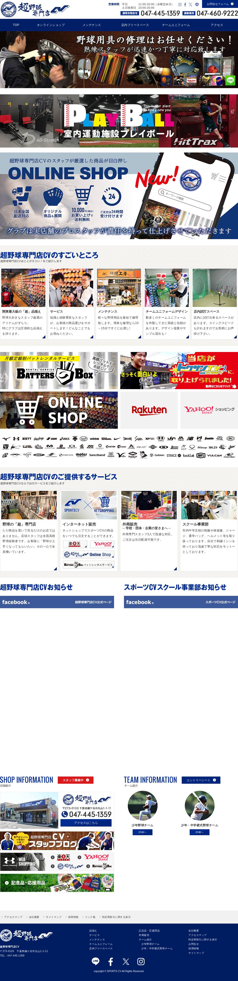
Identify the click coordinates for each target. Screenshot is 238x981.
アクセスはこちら (86, 823)
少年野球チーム (150, 944)
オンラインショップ (51, 25)
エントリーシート (201, 780)
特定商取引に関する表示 (116, 917)
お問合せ (193, 944)
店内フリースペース (135, 25)
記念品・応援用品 (149, 930)
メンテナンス (92, 25)
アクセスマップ (13, 917)
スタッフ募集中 (76, 780)
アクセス (217, 25)
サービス (94, 935)
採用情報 (73, 917)
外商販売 (144, 935)
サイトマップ (53, 917)
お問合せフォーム (220, 3)
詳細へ (143, 832)
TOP (16, 25)
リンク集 (90, 917)
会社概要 (34, 917)
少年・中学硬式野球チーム (157, 948)
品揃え (93, 930)
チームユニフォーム (176, 25)
